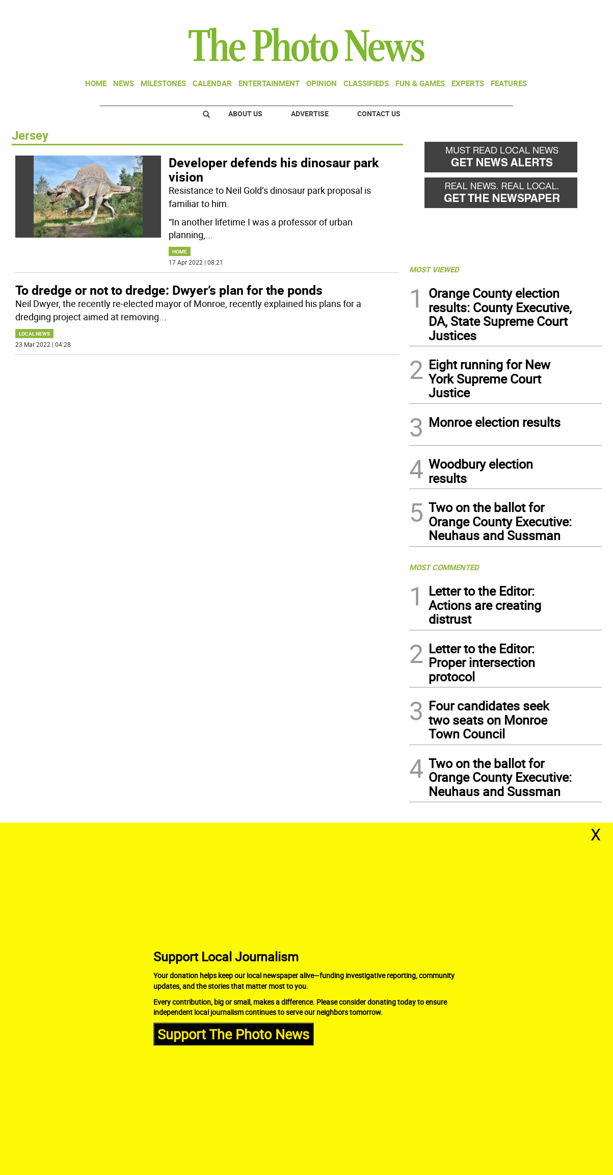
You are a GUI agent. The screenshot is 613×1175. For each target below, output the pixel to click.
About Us (245, 113)
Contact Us (379, 113)
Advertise (310, 113)
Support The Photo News (233, 1033)
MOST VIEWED (434, 269)
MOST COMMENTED (444, 567)
